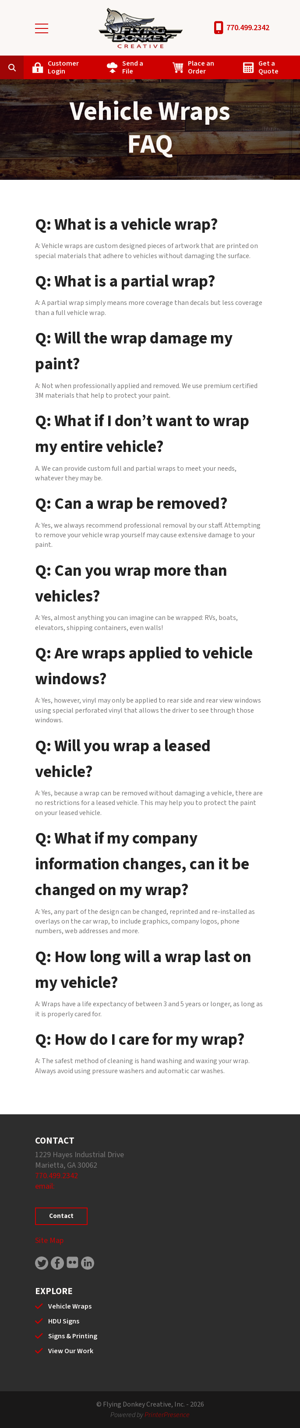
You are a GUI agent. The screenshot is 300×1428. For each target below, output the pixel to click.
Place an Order (201, 67)
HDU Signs (63, 1321)
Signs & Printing (72, 1336)
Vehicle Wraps (70, 1306)
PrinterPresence (167, 1415)
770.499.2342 (247, 27)
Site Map (49, 1240)
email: (45, 1186)
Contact (61, 1216)
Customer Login (63, 67)
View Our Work (70, 1351)
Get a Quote (268, 67)
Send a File (132, 67)
